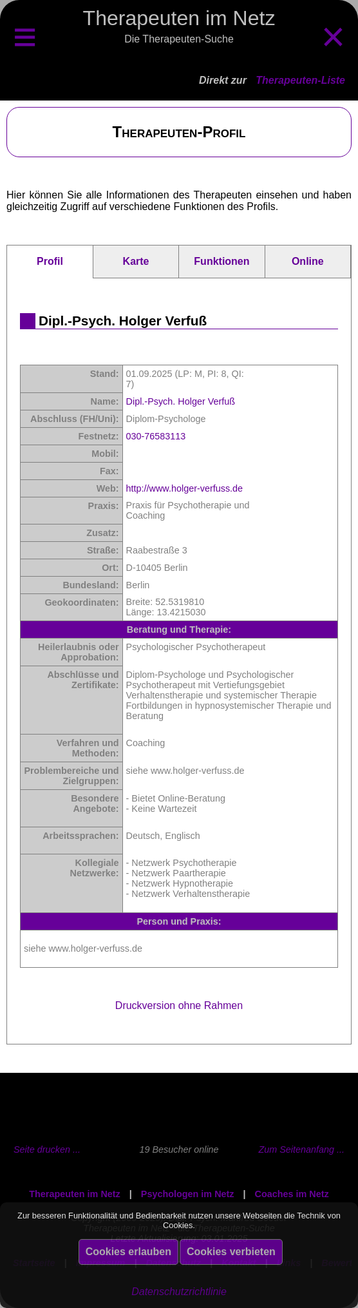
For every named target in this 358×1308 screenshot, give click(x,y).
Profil (50, 261)
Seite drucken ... (47, 1149)
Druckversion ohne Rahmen (179, 1005)
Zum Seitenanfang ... (301, 1149)
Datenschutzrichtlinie (179, 1291)
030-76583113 (156, 436)
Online (308, 261)
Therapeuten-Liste (300, 80)
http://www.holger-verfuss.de (184, 488)
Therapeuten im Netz (74, 1194)
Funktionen (221, 261)
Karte (136, 261)
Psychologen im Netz (187, 1194)
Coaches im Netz (292, 1194)
